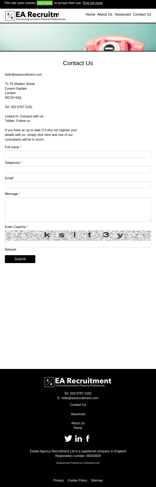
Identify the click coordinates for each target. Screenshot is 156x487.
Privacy (58, 480)
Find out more (93, 3)
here (47, 135)
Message (12, 194)
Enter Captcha (16, 227)
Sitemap (97, 480)
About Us (104, 14)
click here (45, 3)
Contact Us (142, 14)
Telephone (13, 162)
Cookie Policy (77, 480)
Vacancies (122, 14)
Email (9, 178)
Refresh (10, 249)
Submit (20, 259)
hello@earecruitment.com (23, 74)
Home (90, 14)
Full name (13, 147)
